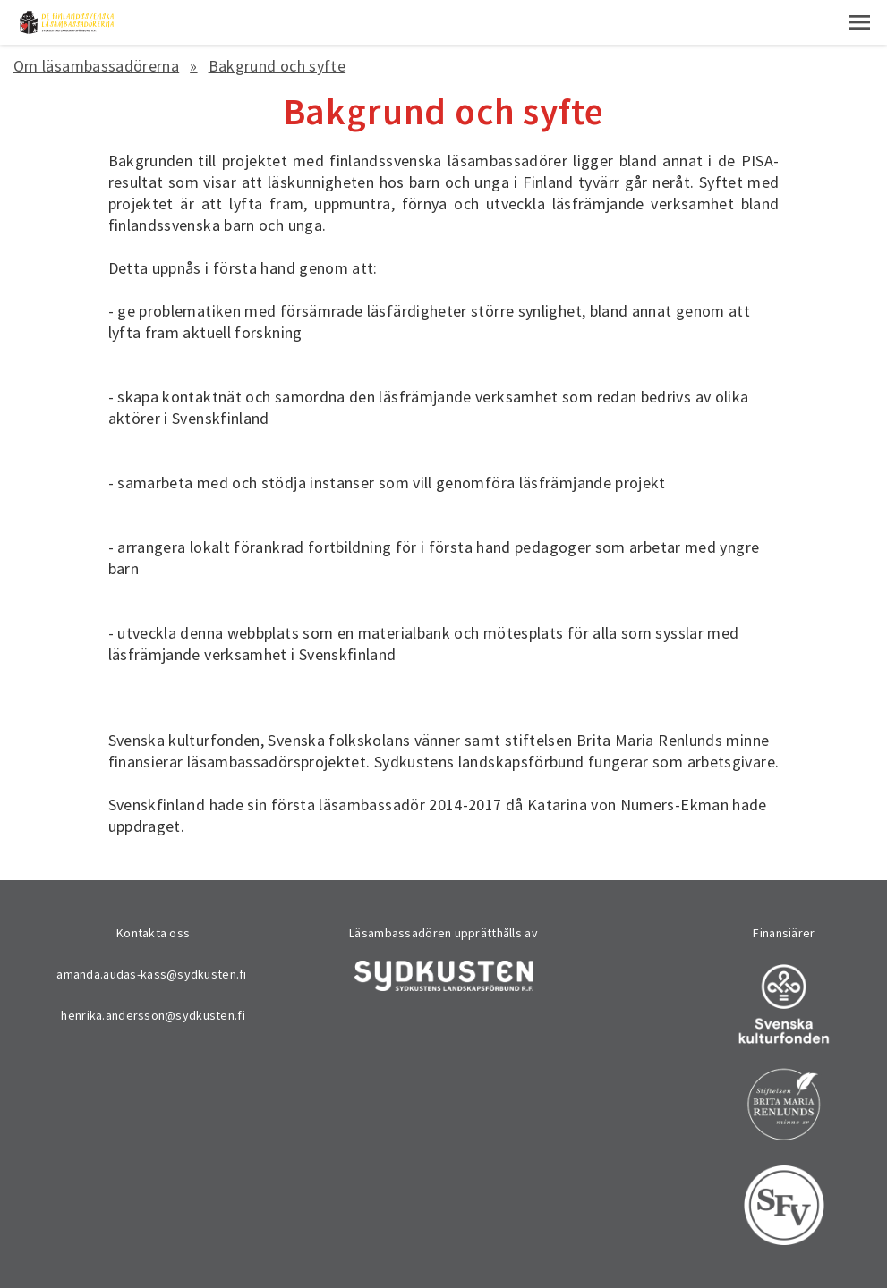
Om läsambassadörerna (96, 65)
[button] (859, 22)
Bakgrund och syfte (277, 65)
